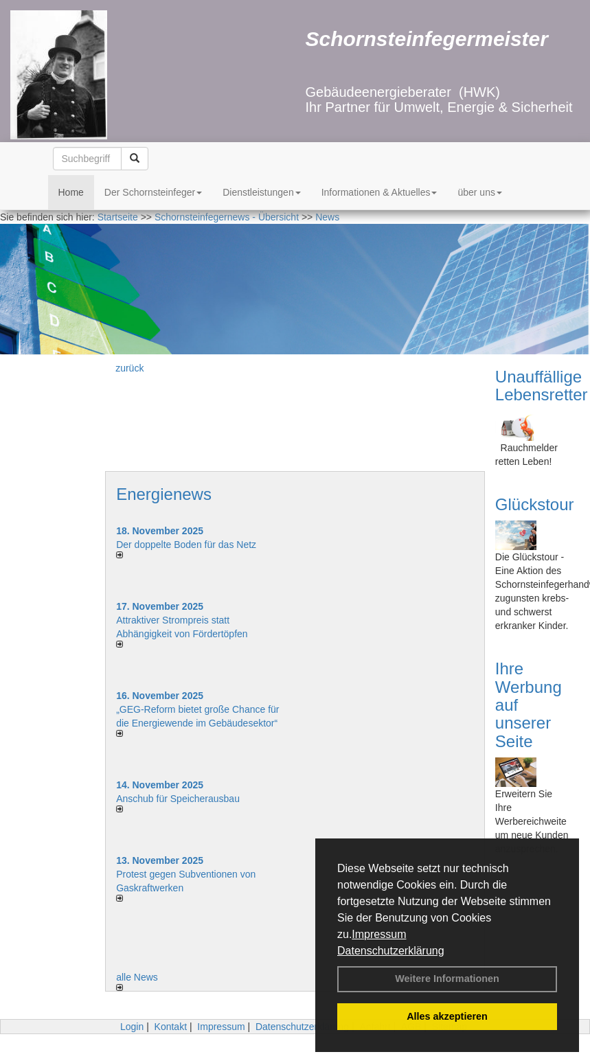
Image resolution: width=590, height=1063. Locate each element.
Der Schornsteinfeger (153, 192)
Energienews (164, 494)
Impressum (379, 934)
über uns (479, 192)
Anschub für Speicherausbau (178, 798)
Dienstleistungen (262, 192)
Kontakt (171, 1026)
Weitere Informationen (447, 978)
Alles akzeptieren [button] (447, 1016)
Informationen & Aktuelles (379, 192)
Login (132, 1026)
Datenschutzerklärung (390, 951)
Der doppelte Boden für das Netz (186, 544)
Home (71, 192)
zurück (129, 368)
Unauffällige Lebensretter (541, 385)
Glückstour (534, 504)
